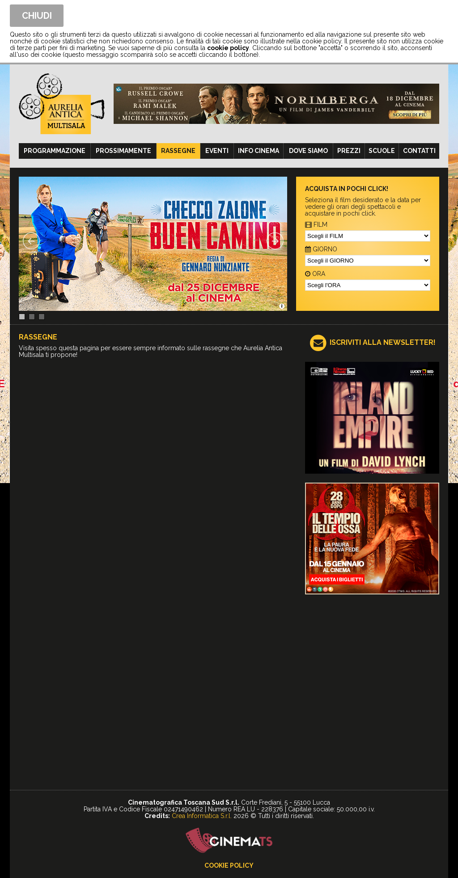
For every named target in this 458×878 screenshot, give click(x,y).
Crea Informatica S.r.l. (202, 815)
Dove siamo (308, 150)
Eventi (217, 150)
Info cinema (258, 150)
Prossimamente (123, 150)
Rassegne (178, 150)
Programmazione (54, 150)
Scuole (382, 150)
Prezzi (348, 150)
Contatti (419, 150)
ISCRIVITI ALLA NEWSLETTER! (383, 342)
